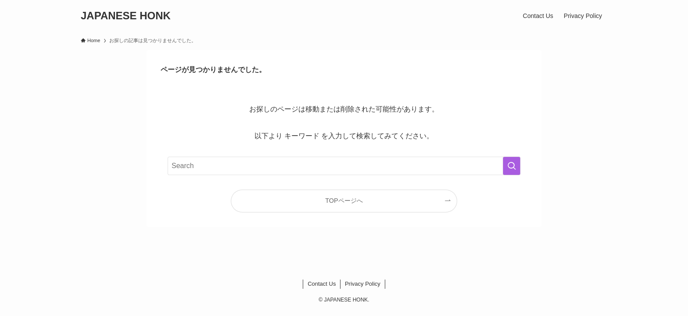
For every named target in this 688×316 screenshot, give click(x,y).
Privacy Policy (362, 283)
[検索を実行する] (511, 166)
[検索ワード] (344, 166)
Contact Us (322, 283)
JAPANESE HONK (126, 16)
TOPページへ (343, 200)
